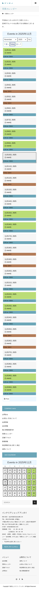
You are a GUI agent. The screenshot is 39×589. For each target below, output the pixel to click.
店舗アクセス (6, 437)
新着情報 (5, 441)
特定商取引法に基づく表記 (11, 445)
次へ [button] (18, 44)
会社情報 (5, 426)
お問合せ (5, 414)
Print (6, 399)
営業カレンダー (7, 434)
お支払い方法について (9, 418)
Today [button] (12, 44)
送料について (6, 449)
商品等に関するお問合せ (11, 546)
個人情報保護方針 (8, 430)
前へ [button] (6, 44)
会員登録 (5, 422)
